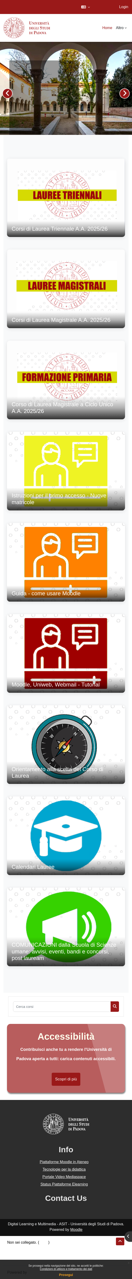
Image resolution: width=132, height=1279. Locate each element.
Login (123, 7)
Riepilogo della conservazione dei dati (38, 1248)
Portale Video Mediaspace (64, 1177)
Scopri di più (66, 1079)
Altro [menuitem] (120, 28)
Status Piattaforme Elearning (64, 1184)
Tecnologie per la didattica (64, 1169)
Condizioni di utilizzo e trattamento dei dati (66, 1269)
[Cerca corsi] (62, 1006)
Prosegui (66, 1275)
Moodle (76, 1230)
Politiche (14, 1254)
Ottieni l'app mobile (23, 1259)
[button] (85, 7)
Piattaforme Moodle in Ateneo (64, 1162)
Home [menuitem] (107, 28)
